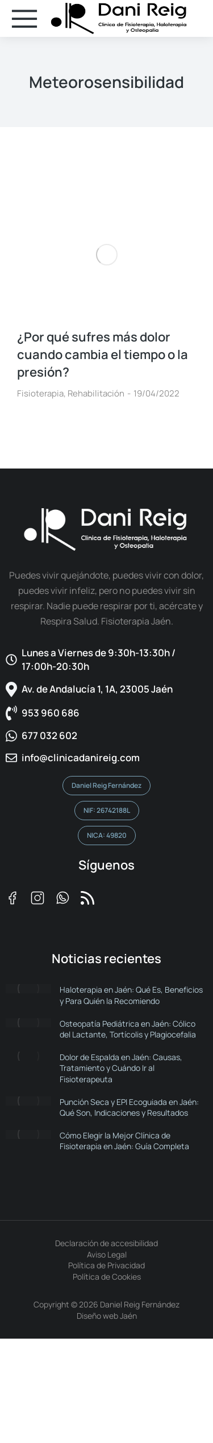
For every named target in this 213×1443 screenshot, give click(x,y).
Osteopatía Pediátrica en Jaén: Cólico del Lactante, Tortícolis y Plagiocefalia (128, 1029)
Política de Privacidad (106, 1265)
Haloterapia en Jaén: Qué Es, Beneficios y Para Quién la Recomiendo (131, 995)
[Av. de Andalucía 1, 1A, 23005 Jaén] (106, 689)
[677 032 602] (106, 735)
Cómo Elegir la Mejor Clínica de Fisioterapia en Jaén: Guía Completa (124, 1141)
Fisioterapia (40, 393)
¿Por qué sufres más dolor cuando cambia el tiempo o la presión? (102, 354)
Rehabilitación (96, 393)
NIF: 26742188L (106, 810)
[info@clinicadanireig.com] (106, 758)
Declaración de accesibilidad (106, 1243)
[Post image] (106, 254)
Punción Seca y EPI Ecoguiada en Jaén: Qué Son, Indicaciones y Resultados (129, 1107)
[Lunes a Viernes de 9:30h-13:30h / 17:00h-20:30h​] (106, 659)
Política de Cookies (107, 1276)
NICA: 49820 (107, 835)
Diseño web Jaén (107, 1315)
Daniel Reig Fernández (106, 785)
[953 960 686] (106, 713)
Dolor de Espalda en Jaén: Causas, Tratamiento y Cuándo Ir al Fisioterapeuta (121, 1068)
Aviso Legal (107, 1254)
